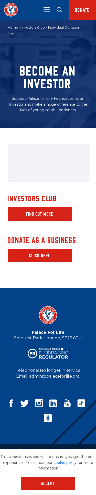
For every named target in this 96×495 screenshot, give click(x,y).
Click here (39, 255)
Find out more (40, 213)
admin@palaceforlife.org (54, 376)
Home (13, 27)
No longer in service (60, 370)
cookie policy (65, 462)
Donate (82, 10)
